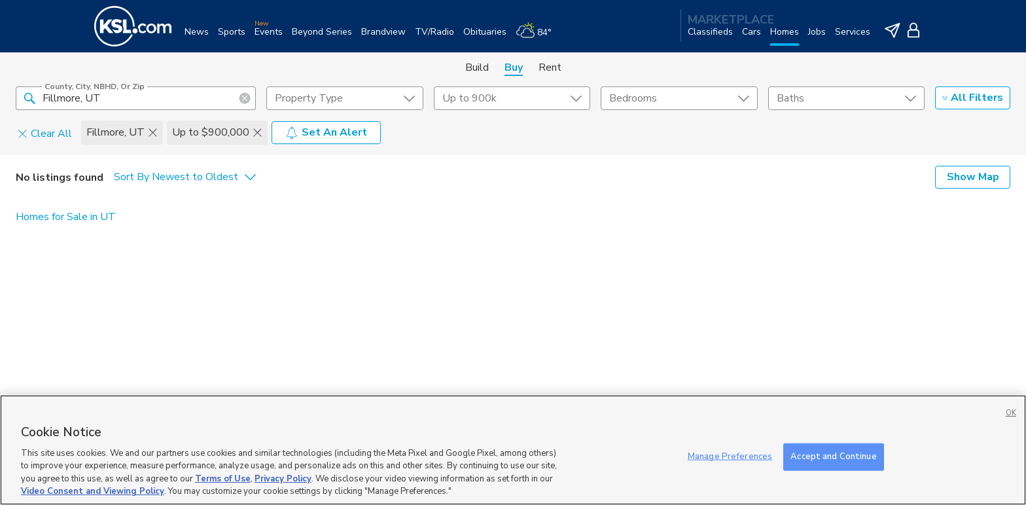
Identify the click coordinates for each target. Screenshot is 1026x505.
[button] (29, 97)
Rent (550, 67)
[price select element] (512, 98)
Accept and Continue (833, 456)
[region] (513, 450)
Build (477, 67)
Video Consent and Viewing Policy (92, 491)
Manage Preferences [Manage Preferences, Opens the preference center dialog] (730, 456)
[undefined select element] (344, 98)
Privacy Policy (283, 479)
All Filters (972, 97)
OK (1011, 413)
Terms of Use (223, 479)
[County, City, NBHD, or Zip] (136, 98)
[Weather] (538, 37)
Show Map (973, 177)
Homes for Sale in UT (66, 217)
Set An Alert (326, 132)
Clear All (45, 133)
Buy (513, 67)
